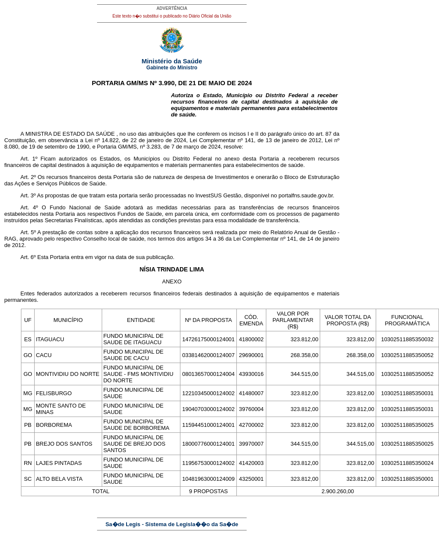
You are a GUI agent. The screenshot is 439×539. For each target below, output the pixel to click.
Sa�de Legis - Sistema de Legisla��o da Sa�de (172, 524)
